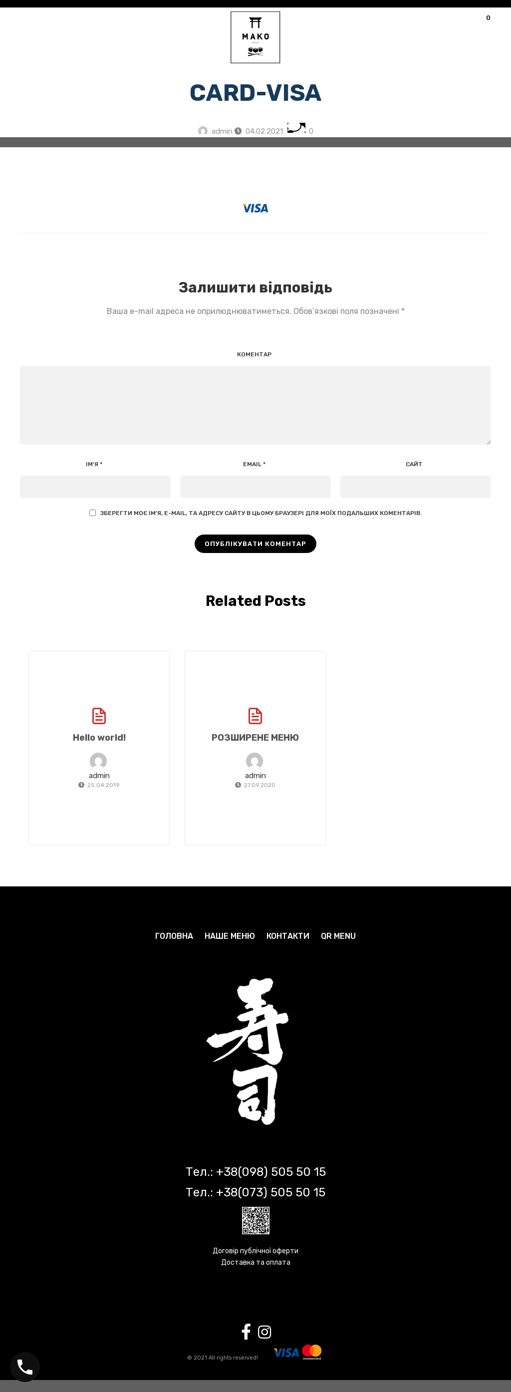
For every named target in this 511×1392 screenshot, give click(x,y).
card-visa (256, 93)
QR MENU (338, 948)
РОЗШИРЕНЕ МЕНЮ (255, 749)
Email (254, 476)
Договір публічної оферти (255, 1263)
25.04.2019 (103, 797)
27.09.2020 (259, 797)
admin (222, 131)
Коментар (254, 354)
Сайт (414, 476)
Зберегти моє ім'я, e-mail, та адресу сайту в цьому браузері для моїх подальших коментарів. (261, 525)
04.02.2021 (264, 131)
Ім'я (94, 476)
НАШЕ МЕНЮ (230, 948)
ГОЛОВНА (174, 948)
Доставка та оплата (255, 1274)
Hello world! (99, 749)
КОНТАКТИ (287, 948)
